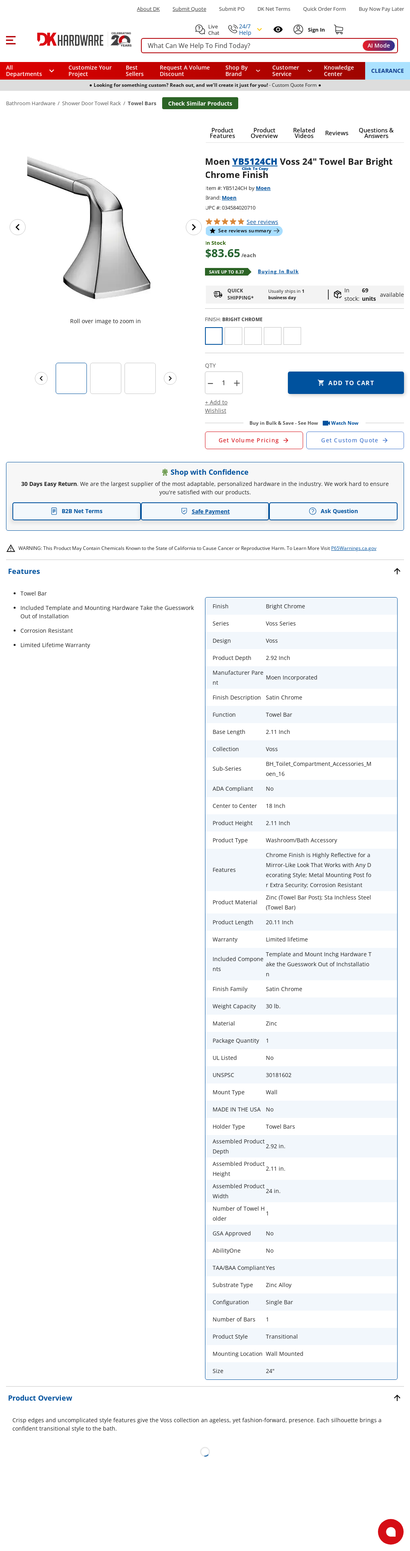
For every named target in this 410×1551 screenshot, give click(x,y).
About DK (148, 9)
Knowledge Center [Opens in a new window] (339, 71)
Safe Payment (205, 511)
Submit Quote (189, 9)
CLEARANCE (387, 70)
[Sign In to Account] (315, 29)
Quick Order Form (324, 9)
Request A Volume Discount (185, 71)
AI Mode (379, 45)
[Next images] (170, 378)
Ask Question (333, 511)
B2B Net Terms (76, 511)
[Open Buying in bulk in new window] (275, 272)
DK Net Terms (273, 9)
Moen (263, 188)
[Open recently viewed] (278, 29)
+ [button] (236, 383)
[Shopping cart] (339, 29)
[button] (10, 39)
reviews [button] (262, 222)
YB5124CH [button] (254, 161)
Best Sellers (135, 71)
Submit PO (232, 9)
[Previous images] (41, 378)
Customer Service (285, 70)
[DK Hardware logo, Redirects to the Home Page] (75, 39)
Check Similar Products (200, 103)
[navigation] (292, 71)
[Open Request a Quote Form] (254, 440)
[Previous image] (18, 227)
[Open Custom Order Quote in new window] (355, 440)
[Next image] (194, 227)
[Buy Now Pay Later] (381, 9)
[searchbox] (269, 46)
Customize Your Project (90, 71)
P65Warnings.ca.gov (353, 548)
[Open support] (391, 1532)
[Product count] (223, 382)
